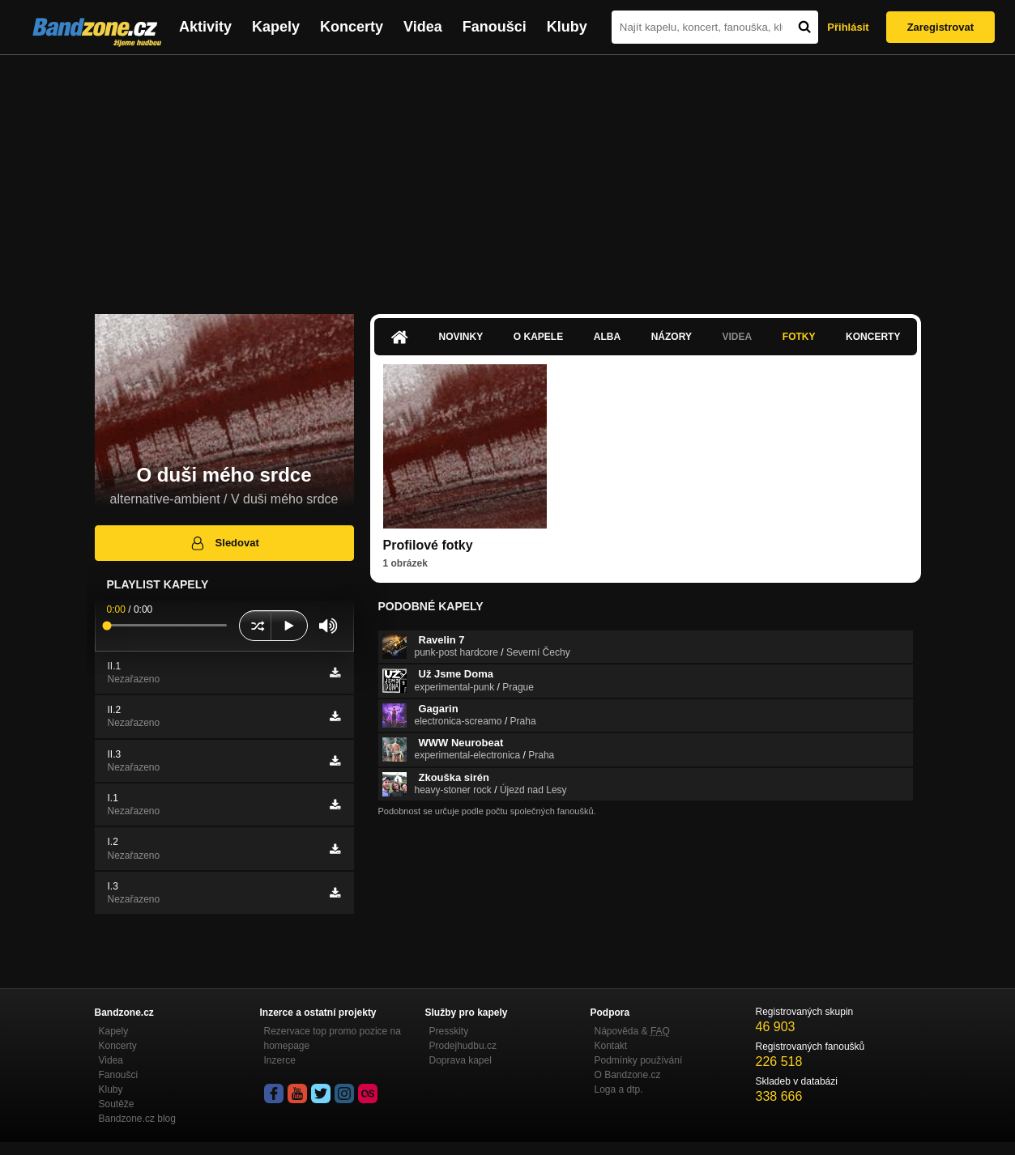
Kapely (276, 27)
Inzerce (280, 1060)
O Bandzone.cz (628, 1075)
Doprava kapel (460, 1060)
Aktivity (205, 27)
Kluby (567, 27)
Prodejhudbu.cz (463, 1045)
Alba (607, 336)
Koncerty (351, 27)
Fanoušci (495, 27)
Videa (422, 27)
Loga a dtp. (619, 1089)
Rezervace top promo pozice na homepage (332, 1038)
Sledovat (224, 543)
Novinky (461, 336)
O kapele (538, 336)
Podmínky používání (639, 1060)
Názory (671, 336)
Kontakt (611, 1045)
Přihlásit (847, 27)
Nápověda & (632, 1031)
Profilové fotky (428, 545)
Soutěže (116, 1104)
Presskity (449, 1031)
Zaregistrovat (940, 27)
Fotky (799, 336)
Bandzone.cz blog (137, 1118)
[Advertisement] (508, 176)
